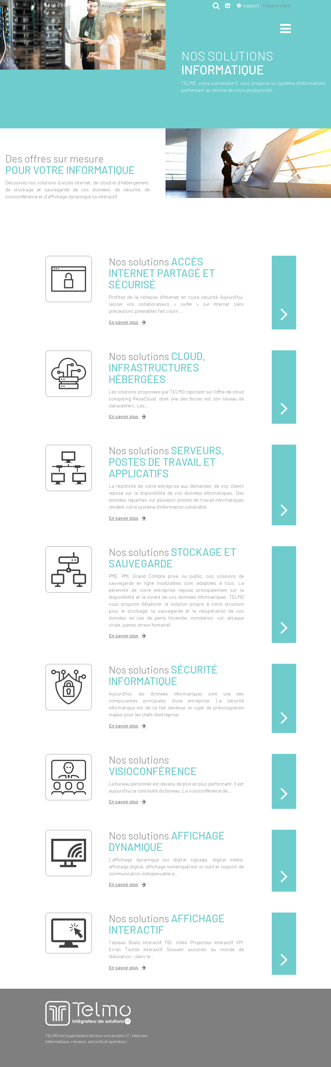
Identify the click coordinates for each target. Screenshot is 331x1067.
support (251, 5)
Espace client (277, 5)
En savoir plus (123, 322)
